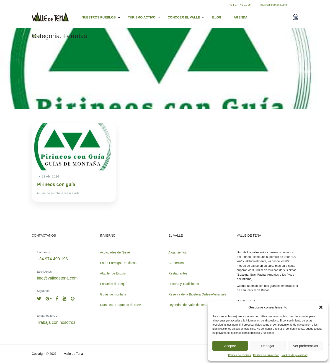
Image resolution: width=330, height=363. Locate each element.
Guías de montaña (113, 294)
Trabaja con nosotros (56, 322)
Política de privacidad (266, 355)
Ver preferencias (305, 346)
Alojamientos (177, 252)
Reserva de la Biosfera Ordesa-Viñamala (197, 294)
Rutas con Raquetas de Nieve (121, 305)
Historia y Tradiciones (183, 284)
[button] (321, 307)
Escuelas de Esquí (113, 284)
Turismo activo (144, 18)
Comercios (176, 263)
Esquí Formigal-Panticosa (118, 263)
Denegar (267, 346)
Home (36, 36)
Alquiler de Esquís (113, 273)
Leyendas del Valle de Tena (187, 305)
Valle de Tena (73, 353)
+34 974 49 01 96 (240, 4)
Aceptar (230, 346)
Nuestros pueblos (101, 18)
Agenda (241, 17)
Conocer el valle (184, 17)
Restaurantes (177, 273)
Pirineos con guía (56, 184)
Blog (216, 17)
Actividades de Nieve (115, 252)
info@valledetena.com (273, 4)
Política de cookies (239, 355)
